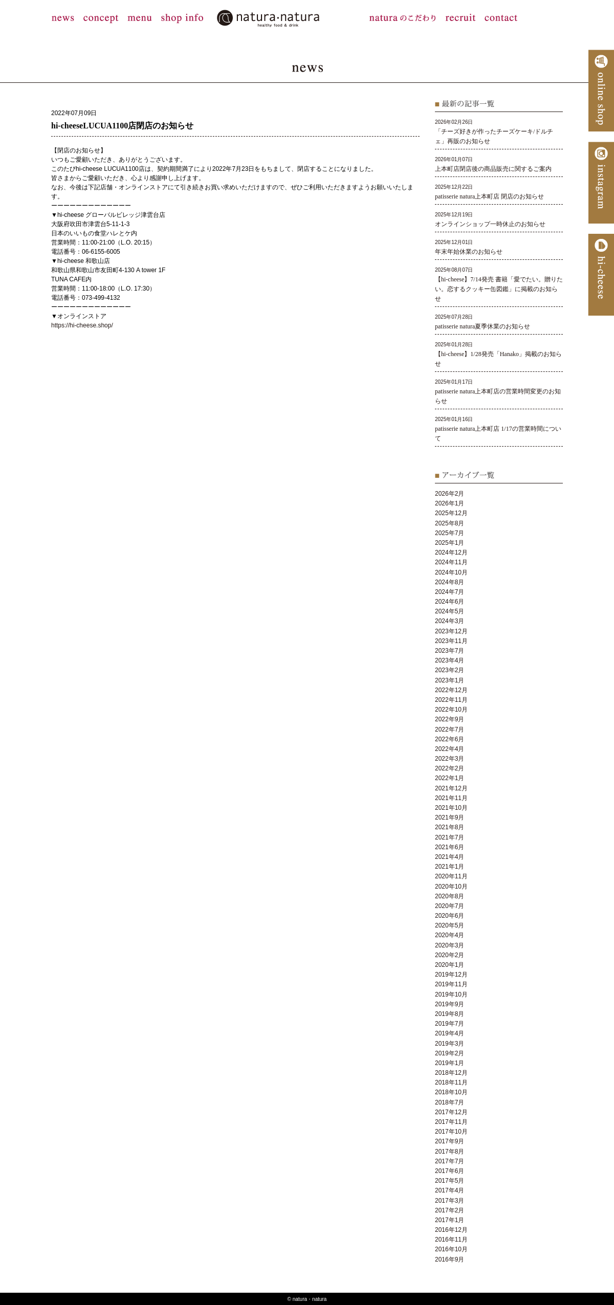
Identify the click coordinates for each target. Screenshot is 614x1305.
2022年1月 (449, 778)
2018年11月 (451, 1082)
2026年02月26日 (494, 131)
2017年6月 (449, 1171)
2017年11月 (451, 1121)
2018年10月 (451, 1092)
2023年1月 (449, 680)
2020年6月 (449, 915)
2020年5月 (449, 925)
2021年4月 (449, 856)
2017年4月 (449, 1190)
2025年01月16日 (498, 428)
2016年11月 (451, 1239)
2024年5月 (449, 611)
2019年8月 (449, 1014)
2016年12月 (451, 1229)
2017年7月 (449, 1161)
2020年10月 (451, 886)
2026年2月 (449, 493)
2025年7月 (449, 533)
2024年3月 (449, 621)
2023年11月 (451, 641)
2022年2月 (449, 768)
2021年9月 (449, 817)
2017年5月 (449, 1180)
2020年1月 (449, 964)
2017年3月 (449, 1200)
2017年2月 (449, 1210)
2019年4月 (449, 1033)
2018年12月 (451, 1072)
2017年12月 (451, 1112)
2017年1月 (449, 1220)
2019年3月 (449, 1043)
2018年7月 (449, 1102)
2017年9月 (449, 1141)
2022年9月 (449, 719)
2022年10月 (451, 709)
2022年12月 (451, 690)
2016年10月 (451, 1249)
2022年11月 (451, 699)
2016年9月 (449, 1259)
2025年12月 (451, 513)
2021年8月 (449, 827)
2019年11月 (451, 984)
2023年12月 (451, 631)
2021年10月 (451, 807)
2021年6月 (449, 847)
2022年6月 (449, 739)
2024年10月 (451, 572)
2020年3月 (449, 945)
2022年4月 (449, 749)
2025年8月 (449, 523)
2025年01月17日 (498, 391)
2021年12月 (451, 788)
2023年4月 (449, 660)
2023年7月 (449, 650)
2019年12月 (451, 974)
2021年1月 (449, 866)
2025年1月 (449, 542)
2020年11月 (451, 876)
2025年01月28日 (498, 354)
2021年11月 (451, 798)
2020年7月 (449, 906)
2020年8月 (449, 896)
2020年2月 (449, 955)
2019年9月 (449, 1004)
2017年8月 (449, 1151)
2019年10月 (451, 994)
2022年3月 (449, 758)
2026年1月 (449, 503)
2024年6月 (449, 601)
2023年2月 (449, 670)
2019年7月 (449, 1023)
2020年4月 (449, 935)
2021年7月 (449, 837)
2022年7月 (449, 729)
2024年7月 (449, 591)
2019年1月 (449, 1063)
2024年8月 (449, 582)
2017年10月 (451, 1131)
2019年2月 (449, 1053)
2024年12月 (451, 552)
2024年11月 (451, 562)
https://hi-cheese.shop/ (82, 325)
